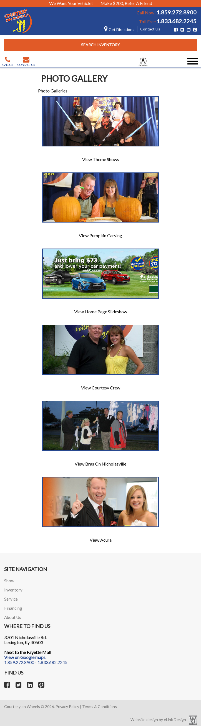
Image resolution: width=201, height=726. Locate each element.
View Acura (101, 539)
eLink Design (175, 719)
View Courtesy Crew (100, 387)
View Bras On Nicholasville (100, 463)
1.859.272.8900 (177, 12)
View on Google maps (25, 657)
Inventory (13, 589)
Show (9, 580)
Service (11, 598)
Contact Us (150, 29)
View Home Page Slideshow (100, 311)
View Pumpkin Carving (100, 235)
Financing (13, 608)
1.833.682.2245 (177, 21)
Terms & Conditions (99, 706)
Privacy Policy (67, 706)
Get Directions (119, 29)
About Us (12, 617)
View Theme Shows (100, 159)
